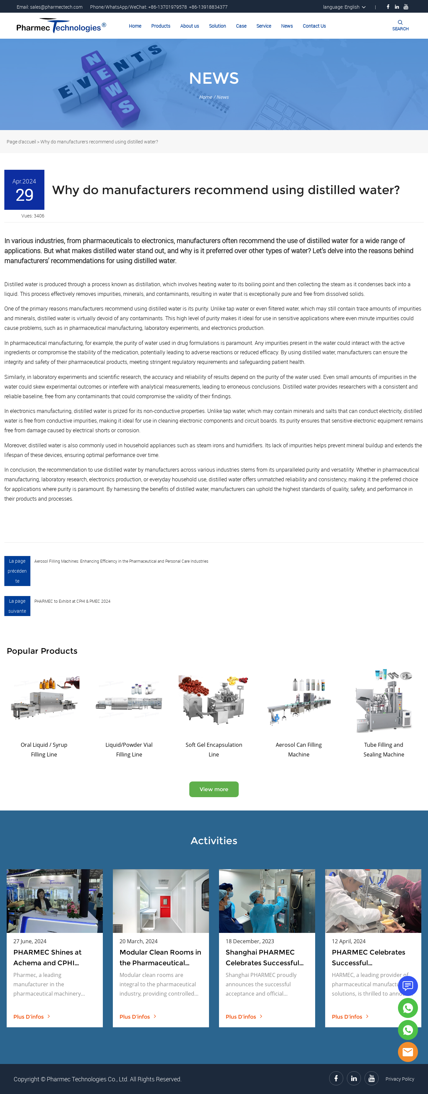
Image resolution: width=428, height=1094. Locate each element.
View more (214, 789)
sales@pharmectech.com (56, 7)
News (287, 26)
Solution (217, 26)
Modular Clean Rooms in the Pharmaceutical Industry (160, 958)
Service (263, 26)
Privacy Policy (400, 1079)
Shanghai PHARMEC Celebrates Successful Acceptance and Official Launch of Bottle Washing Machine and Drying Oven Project (266, 958)
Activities (214, 841)
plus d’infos (31, 1017)
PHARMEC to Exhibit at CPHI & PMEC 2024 (72, 601)
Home (135, 26)
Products (160, 26)
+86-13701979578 (167, 7)
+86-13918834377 (208, 7)
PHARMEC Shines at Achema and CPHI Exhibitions (47, 958)
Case (241, 26)
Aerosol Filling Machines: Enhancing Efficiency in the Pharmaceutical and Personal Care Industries (121, 561)
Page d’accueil (21, 141)
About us (189, 26)
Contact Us (314, 26)
